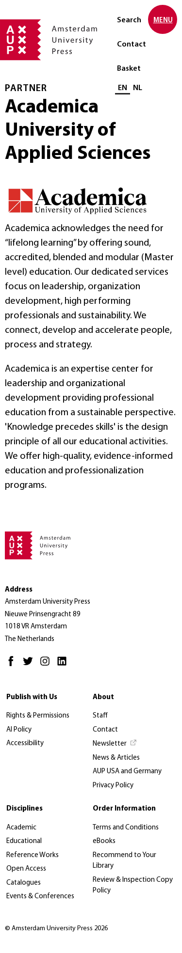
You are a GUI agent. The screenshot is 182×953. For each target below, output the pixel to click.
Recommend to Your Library (124, 861)
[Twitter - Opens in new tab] (30, 665)
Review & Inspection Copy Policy (133, 885)
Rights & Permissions (37, 715)
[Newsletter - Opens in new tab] (115, 744)
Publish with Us (31, 697)
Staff (100, 715)
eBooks (104, 841)
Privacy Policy (113, 785)
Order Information (124, 808)
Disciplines (24, 808)
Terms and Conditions (126, 827)
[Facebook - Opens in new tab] (13, 665)
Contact (131, 44)
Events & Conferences (40, 896)
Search (129, 20)
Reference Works (32, 855)
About (103, 697)
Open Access (26, 869)
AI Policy (19, 730)
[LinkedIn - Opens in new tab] (64, 665)
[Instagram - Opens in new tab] (47, 665)
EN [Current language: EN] (122, 88)
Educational (24, 841)
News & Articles (116, 758)
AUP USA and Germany (127, 771)
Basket (129, 69)
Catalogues (23, 883)
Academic (21, 827)
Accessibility (25, 743)
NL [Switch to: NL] (137, 88)
